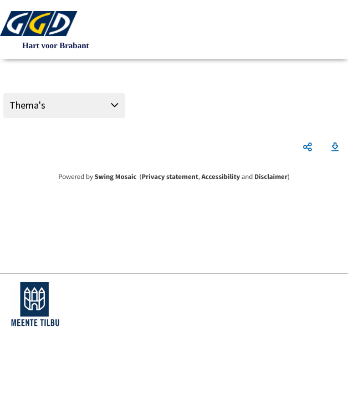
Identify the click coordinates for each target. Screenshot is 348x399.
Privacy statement (169, 176)
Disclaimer (271, 176)
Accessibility (221, 176)
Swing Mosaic (115, 176)
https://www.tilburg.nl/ (35, 304)
